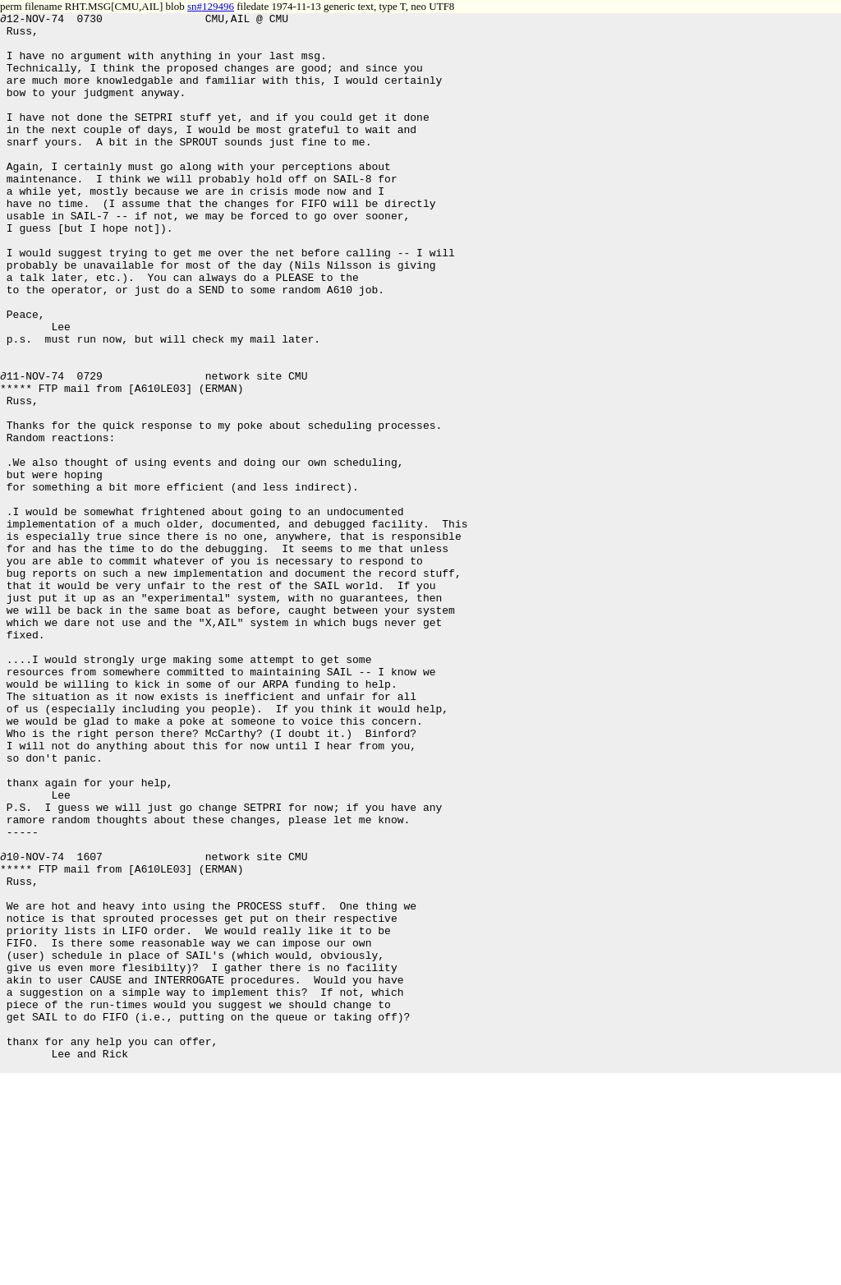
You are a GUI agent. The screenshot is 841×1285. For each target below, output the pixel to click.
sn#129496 (210, 6)
